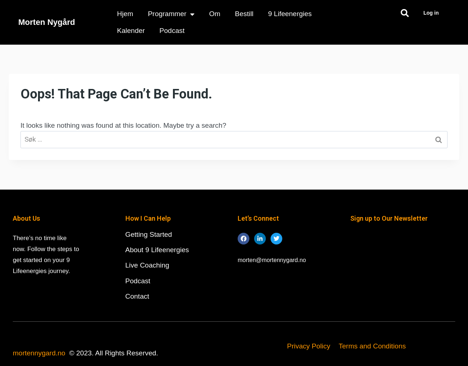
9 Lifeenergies (290, 14)
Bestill (244, 14)
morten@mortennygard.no (272, 260)
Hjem (125, 14)
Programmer (171, 14)
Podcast (172, 30)
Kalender (131, 30)
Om (214, 14)
